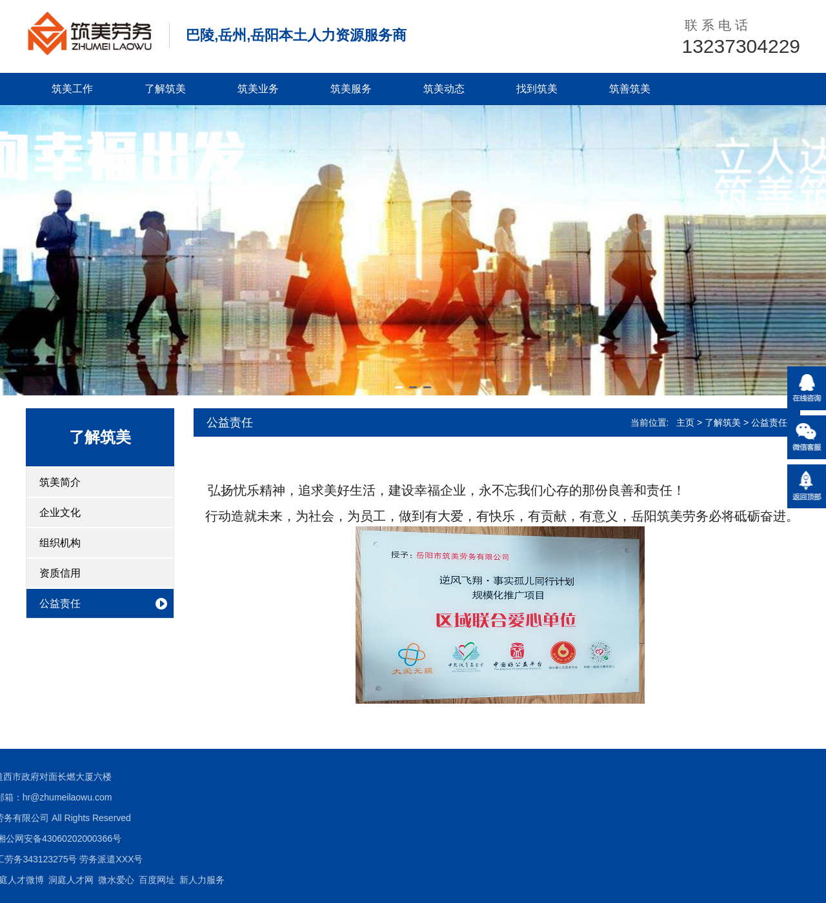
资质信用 (60, 573)
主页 (685, 422)
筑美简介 (60, 482)
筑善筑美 (629, 88)
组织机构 (60, 542)
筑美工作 (72, 88)
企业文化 (60, 512)
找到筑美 (537, 88)
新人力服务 (47, 880)
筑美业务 (258, 88)
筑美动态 (444, 88)
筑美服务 (351, 88)
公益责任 (60, 603)
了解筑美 (165, 88)
